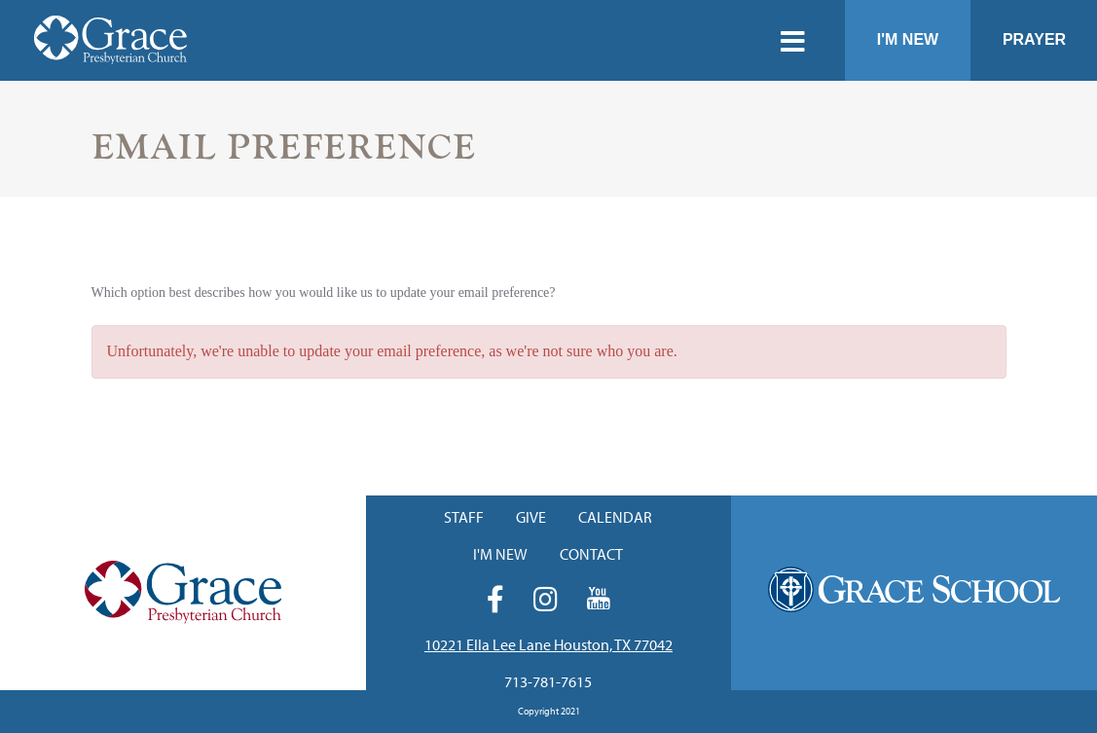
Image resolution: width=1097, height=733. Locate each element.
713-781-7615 (548, 681)
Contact (591, 554)
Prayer (1034, 39)
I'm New (907, 39)
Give (531, 517)
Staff (464, 517)
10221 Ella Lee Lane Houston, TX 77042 (548, 644)
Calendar (615, 517)
